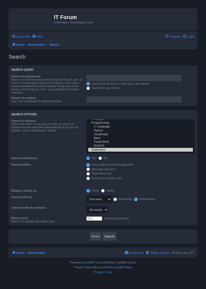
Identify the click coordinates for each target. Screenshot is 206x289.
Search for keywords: (26, 76)
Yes (91, 158)
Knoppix (140, 119)
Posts (92, 190)
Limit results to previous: (28, 207)
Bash (140, 138)
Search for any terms (102, 88)
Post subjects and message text (109, 164)
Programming (140, 123)
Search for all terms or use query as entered (117, 83)
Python (140, 131)
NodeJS (140, 146)
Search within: (21, 164)
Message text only (100, 169)
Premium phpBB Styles (118, 267)
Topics (108, 190)
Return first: (19, 218)
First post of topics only (104, 178)
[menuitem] (37, 36)
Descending (144, 199)
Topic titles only (98, 173)
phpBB (89, 262)
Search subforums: (24, 158)
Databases (140, 150)
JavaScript (140, 134)
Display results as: (24, 190)
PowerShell (140, 142)
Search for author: (24, 97)
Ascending (122, 199)
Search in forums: (23, 120)
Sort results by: (22, 197)
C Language (140, 127)
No (102, 158)
